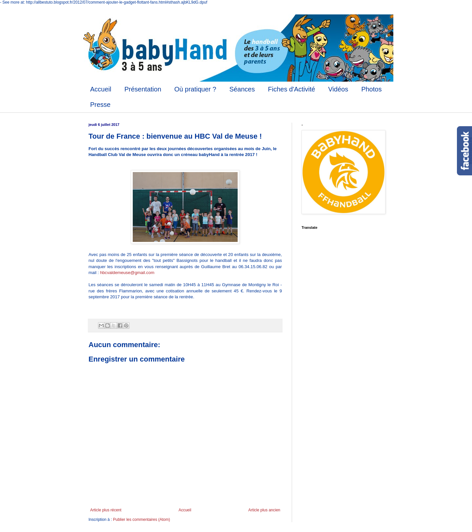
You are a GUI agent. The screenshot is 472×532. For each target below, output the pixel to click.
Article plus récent (105, 510)
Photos (371, 89)
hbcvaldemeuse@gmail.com (127, 272)
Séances (242, 89)
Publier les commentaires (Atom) (141, 519)
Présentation (142, 89)
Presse (100, 104)
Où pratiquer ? (195, 89)
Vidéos (338, 89)
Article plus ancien (264, 510)
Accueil (100, 89)
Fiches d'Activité (291, 89)
